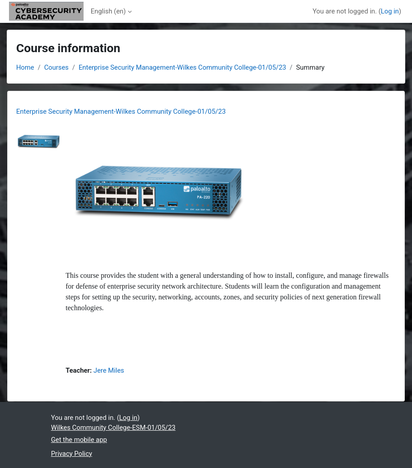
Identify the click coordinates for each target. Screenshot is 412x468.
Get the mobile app (79, 440)
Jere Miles (108, 370)
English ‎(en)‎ (108, 11)
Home (25, 67)
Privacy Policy (71, 454)
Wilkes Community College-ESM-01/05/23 (113, 427)
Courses (56, 67)
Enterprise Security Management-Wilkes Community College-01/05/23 (182, 67)
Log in (390, 11)
